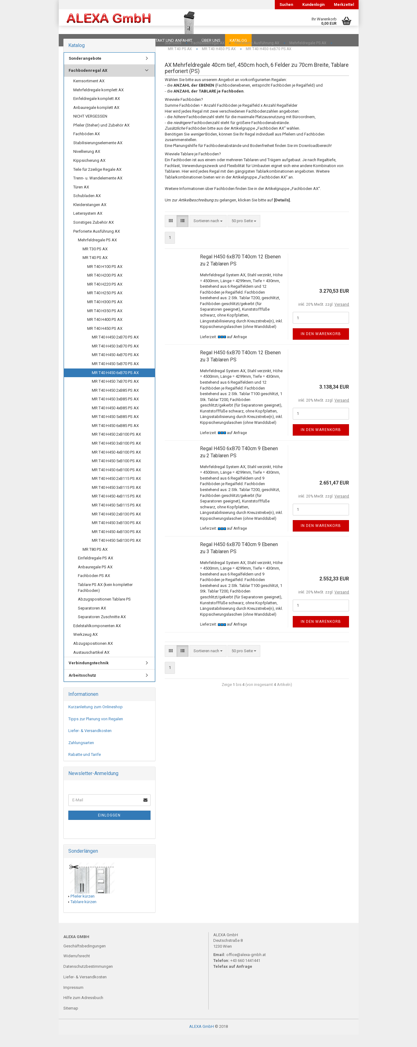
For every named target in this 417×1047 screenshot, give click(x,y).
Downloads (76, 40)
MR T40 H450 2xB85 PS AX (115, 402)
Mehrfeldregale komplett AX (98, 102)
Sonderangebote (85, 70)
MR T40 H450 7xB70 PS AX (115, 393)
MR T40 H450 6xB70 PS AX (115, 385)
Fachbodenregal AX (88, 82)
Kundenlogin (313, 4)
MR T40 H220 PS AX (104, 296)
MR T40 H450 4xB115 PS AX (116, 508)
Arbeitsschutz (82, 687)
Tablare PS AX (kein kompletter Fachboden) (105, 600)
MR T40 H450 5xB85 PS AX (115, 429)
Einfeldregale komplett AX (96, 111)
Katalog (238, 40)
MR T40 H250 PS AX (104, 305)
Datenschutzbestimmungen (88, 978)
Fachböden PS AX (94, 588)
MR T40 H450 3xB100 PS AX (116, 455)
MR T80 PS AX (95, 561)
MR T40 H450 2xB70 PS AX (115, 349)
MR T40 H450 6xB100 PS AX (116, 482)
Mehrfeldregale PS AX (97, 252)
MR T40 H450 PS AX (104, 340)
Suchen (286, 4)
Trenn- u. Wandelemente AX (97, 190)
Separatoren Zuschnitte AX (102, 629)
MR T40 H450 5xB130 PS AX (116, 552)
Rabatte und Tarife (84, 767)
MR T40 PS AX (95, 270)
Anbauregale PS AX (95, 579)
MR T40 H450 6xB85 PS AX (115, 438)
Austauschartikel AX (91, 664)
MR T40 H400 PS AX (104, 332)
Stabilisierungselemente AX (97, 155)
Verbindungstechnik (89, 675)
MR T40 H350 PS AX (104, 323)
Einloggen (109, 827)
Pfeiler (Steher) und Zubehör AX (101, 137)
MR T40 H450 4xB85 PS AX (115, 420)
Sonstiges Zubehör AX (93, 234)
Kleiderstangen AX (89, 217)
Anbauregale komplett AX (96, 120)
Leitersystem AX (87, 225)
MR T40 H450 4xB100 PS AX (116, 464)
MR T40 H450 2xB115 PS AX (116, 491)
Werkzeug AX (85, 646)
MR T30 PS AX (95, 261)
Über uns (211, 40)
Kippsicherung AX (89, 172)
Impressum (73, 999)
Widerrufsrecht (76, 968)
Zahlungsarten (81, 755)
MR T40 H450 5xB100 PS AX (116, 473)
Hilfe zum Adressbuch (83, 1010)
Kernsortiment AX (88, 93)
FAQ (102, 40)
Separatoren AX (92, 620)
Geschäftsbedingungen (84, 958)
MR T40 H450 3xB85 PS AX (115, 411)
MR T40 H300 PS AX (104, 314)
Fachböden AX (86, 146)
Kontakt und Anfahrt (169, 40)
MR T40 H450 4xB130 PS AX (116, 544)
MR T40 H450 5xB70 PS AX (115, 376)
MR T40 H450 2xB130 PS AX (116, 526)
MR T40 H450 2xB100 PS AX (116, 446)
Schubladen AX (87, 208)
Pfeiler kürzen (82, 908)
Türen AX (81, 199)
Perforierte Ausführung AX (96, 243)
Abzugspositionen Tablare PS (104, 611)
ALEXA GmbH (201, 1038)
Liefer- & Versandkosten (90, 743)
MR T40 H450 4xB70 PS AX (115, 367)
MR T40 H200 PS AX (104, 287)
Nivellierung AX (86, 164)
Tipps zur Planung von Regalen (95, 731)
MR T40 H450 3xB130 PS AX (116, 535)
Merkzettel (344, 4)
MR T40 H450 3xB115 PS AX (116, 500)
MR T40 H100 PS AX (104, 279)
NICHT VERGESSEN (90, 128)
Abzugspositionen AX (93, 655)
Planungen (126, 40)
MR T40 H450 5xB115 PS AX (116, 517)
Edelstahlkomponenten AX (97, 638)
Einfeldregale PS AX (95, 570)
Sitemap (70, 1020)
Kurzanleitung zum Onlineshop (95, 719)
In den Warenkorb (321, 346)
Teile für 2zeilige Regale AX (97, 181)
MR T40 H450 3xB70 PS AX (115, 358)
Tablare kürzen (83, 914)
